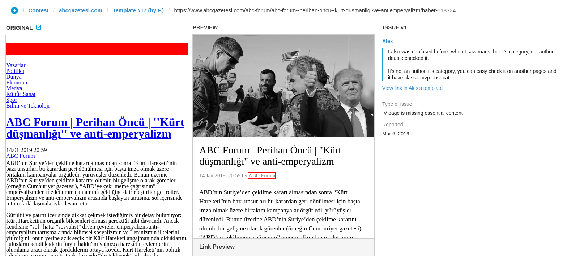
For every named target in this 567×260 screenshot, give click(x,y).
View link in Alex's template (412, 88)
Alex (387, 41)
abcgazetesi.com (80, 10)
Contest (39, 10)
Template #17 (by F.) (137, 10)
